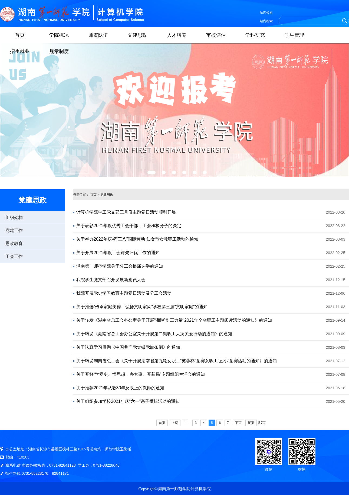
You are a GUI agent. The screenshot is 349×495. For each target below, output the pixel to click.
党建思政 (137, 35)
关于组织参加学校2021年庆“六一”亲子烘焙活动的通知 (128, 401)
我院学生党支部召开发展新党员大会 (111, 279)
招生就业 (19, 51)
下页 (238, 423)
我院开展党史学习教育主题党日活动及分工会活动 (124, 293)
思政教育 (14, 243)
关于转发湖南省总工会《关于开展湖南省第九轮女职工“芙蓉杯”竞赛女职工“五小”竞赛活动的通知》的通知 (176, 360)
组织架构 (14, 217)
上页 (175, 423)
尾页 (251, 423)
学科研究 (255, 35)
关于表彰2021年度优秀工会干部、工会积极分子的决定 (128, 225)
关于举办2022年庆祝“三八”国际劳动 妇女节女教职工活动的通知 (137, 239)
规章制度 (59, 51)
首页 (20, 35)
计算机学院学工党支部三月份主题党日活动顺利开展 (126, 212)
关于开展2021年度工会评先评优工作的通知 (118, 252)
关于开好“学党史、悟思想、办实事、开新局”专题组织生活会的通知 (140, 374)
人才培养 (176, 35)
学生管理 (294, 35)
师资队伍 (98, 35)
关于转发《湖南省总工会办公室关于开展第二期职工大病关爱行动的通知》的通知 (154, 333)
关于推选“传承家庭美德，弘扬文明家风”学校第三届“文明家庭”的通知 (142, 306)
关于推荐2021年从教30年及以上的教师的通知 (120, 388)
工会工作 (14, 256)
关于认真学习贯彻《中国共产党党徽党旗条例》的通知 (128, 347)
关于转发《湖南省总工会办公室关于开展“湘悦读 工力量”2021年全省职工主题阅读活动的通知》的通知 (174, 320)
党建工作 (14, 230)
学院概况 (59, 35)
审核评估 (216, 35)
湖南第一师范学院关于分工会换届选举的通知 (119, 266)
